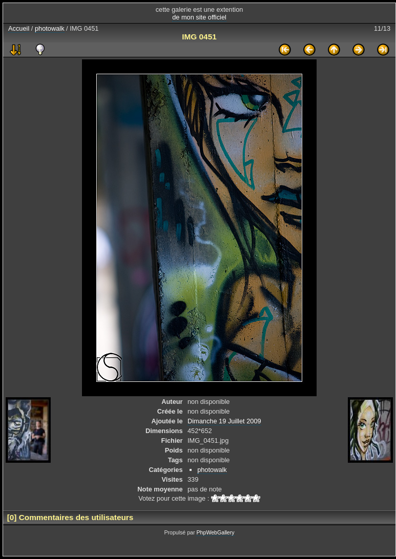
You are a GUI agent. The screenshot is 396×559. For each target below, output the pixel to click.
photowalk (50, 28)
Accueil (18, 28)
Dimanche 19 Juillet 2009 (224, 421)
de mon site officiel (199, 17)
